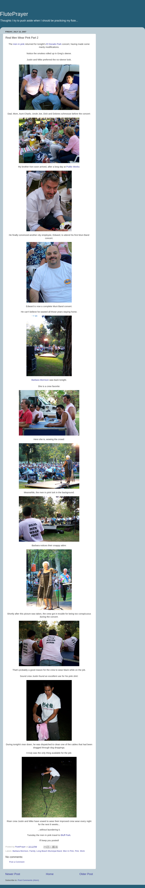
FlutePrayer (14, 14)
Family (32, 851)
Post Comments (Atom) (28, 880)
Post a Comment (16, 862)
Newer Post (12, 874)
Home (49, 874)
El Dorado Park (53, 44)
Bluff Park (65, 835)
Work (82, 851)
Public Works (72, 167)
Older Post (86, 874)
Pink (77, 851)
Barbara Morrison (40, 380)
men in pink (18, 44)
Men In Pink (68, 851)
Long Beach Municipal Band (49, 851)
